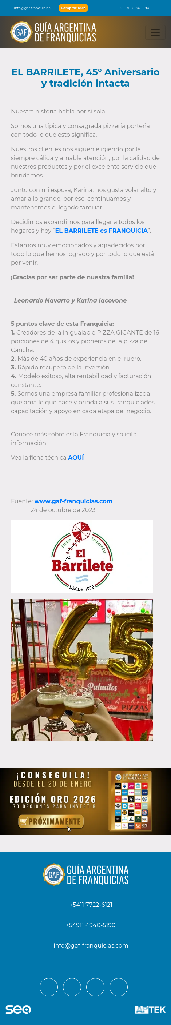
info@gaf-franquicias (28, 8)
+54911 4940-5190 (130, 8)
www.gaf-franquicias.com (74, 501)
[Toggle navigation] (155, 32)
